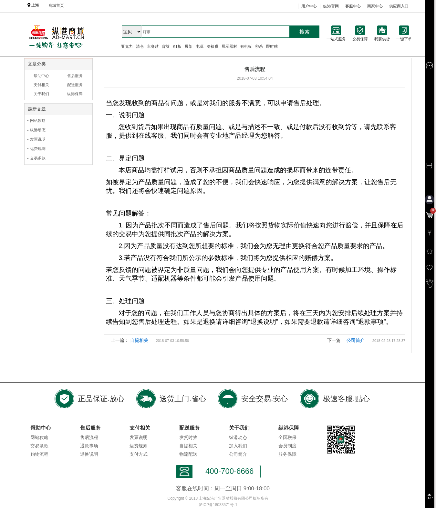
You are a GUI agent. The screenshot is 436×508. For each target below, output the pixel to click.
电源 (199, 46)
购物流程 (39, 454)
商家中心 (375, 6)
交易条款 (38, 158)
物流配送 (188, 454)
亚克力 (127, 46)
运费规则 (38, 148)
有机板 (246, 46)
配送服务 (75, 85)
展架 (188, 46)
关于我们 (41, 94)
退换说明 (89, 454)
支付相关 (41, 85)
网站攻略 (38, 120)
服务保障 (287, 454)
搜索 (304, 32)
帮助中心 (41, 76)
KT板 (177, 46)
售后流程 (89, 437)
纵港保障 (75, 94)
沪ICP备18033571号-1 (218, 505)
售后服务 (75, 76)
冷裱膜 (212, 46)
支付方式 (139, 454)
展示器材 (229, 46)
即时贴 (272, 46)
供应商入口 (399, 6)
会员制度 (287, 445)
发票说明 (38, 139)
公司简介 (356, 340)
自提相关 (139, 340)
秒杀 (259, 46)
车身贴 (153, 46)
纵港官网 (331, 6)
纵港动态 (38, 130)
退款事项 (89, 445)
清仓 (140, 46)
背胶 (166, 46)
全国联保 (287, 437)
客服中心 (353, 6)
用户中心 (309, 6)
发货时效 (188, 437)
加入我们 (238, 445)
